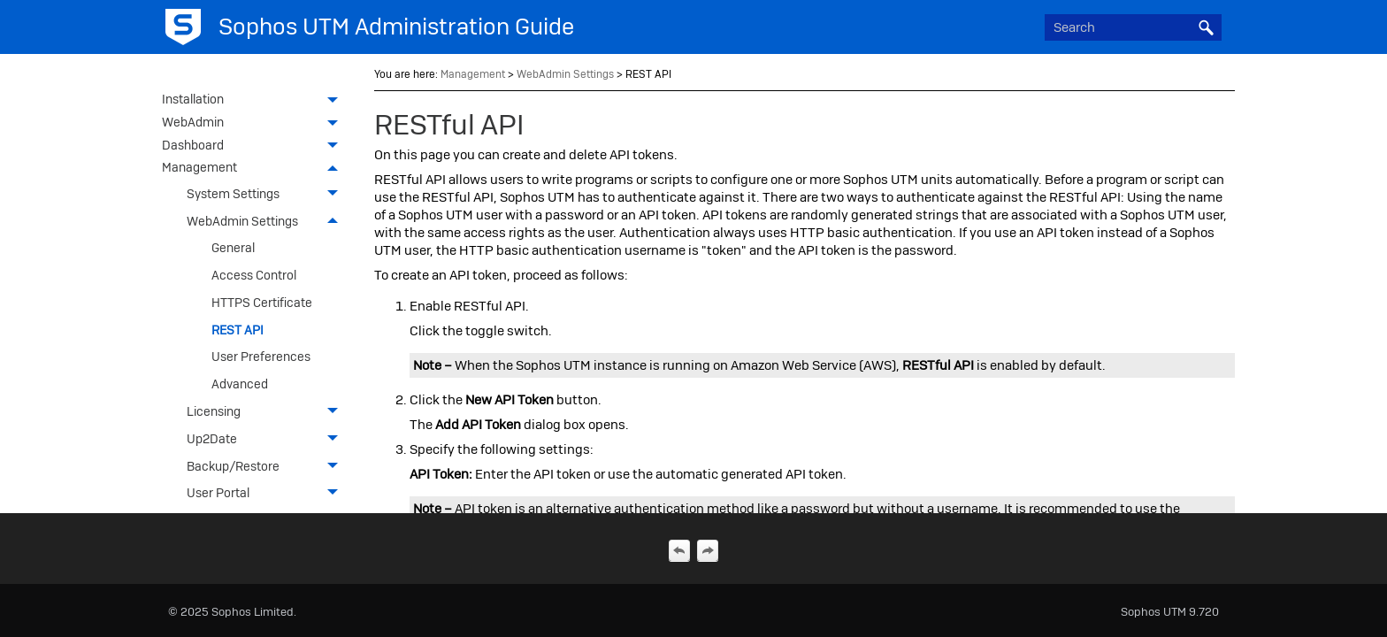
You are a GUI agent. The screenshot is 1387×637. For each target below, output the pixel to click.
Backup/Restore (267, 466)
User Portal (267, 493)
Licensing (267, 412)
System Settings (267, 194)
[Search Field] (1133, 27)
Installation (255, 100)
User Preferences (260, 357)
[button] (1206, 27)
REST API (237, 330)
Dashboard (255, 146)
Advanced (239, 384)
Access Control (253, 275)
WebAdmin (255, 123)
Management (255, 168)
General (233, 248)
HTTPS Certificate (261, 303)
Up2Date (267, 439)
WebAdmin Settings (267, 220)
